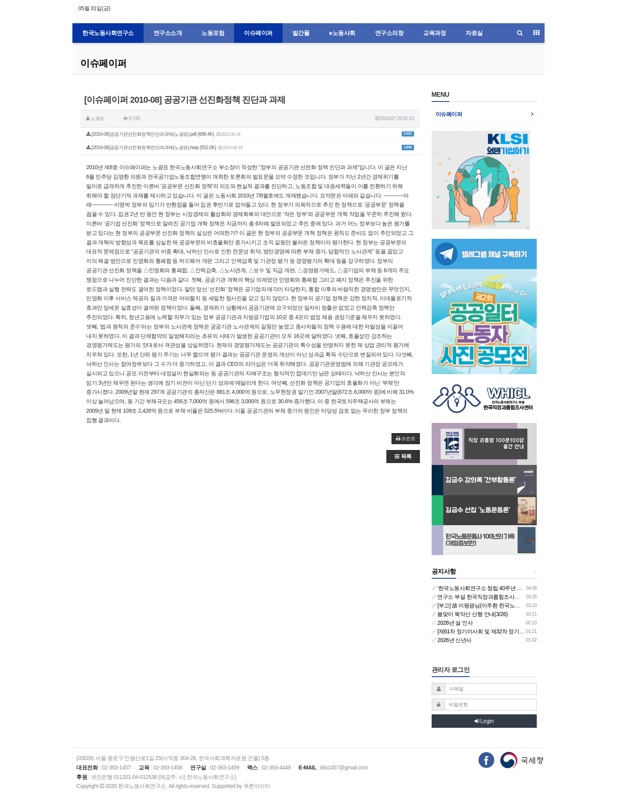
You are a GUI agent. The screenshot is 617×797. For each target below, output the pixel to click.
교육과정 (434, 33)
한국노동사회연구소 (108, 33)
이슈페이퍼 (258, 33)
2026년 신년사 (451, 640)
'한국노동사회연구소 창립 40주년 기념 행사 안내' (492, 588)
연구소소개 (167, 33)
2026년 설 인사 (452, 623)
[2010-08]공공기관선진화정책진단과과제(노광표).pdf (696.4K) (250, 134)
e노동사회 (342, 33)
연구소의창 (389, 33)
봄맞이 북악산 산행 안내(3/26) (470, 614)
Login (484, 721)
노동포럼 (212, 33)
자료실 (474, 33)
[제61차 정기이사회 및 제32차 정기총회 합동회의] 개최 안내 (505, 631)
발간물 (301, 33)
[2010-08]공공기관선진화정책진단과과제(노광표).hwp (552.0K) (250, 147)
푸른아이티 (257, 786)
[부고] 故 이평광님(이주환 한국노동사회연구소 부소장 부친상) (507, 605)
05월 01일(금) (94, 8)
